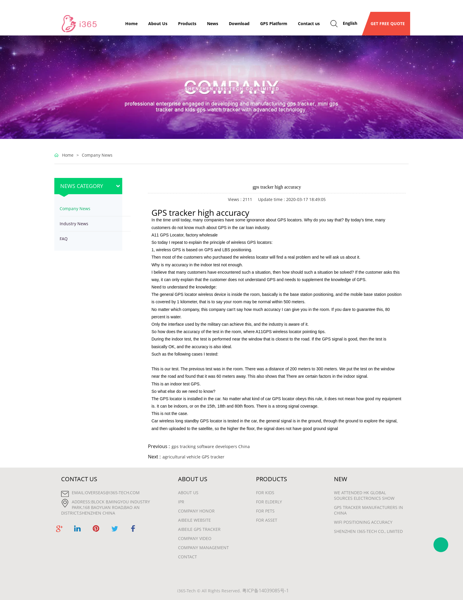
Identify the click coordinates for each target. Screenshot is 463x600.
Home (131, 23)
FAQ (64, 238)
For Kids (265, 492)
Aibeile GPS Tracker (199, 529)
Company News (97, 155)
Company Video (194, 538)
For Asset (266, 520)
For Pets (265, 511)
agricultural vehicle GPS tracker (193, 457)
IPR (181, 502)
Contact (187, 557)
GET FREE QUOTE (386, 23)
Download (239, 23)
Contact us (309, 23)
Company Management (203, 547)
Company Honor (196, 511)
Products (187, 23)
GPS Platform (273, 23)
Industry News (74, 223)
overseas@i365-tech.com (112, 492)
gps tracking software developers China (211, 446)
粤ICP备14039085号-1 (265, 590)
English (350, 23)
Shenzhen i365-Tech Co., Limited (368, 531)
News (212, 23)
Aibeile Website (194, 520)
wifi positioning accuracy (363, 522)
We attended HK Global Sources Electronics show (364, 495)
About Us (157, 23)
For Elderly (269, 502)
